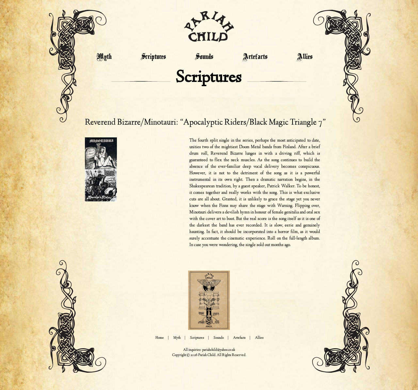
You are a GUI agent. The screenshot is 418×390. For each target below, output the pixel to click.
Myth (104, 57)
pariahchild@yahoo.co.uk (218, 350)
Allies (305, 57)
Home (159, 338)
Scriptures (153, 57)
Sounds (204, 57)
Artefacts (254, 57)
